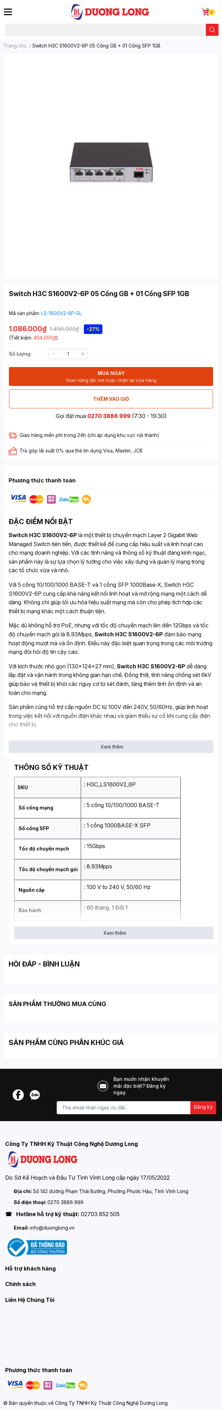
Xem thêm (112, 747)
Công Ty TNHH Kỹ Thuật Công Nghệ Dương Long (111, 1403)
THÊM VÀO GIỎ (111, 399)
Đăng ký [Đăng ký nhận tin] (203, 1107)
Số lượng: (20, 354)
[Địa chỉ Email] (137, 1107)
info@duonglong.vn (52, 1228)
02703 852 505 (100, 1214)
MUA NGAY (111, 377)
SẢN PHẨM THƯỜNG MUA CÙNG (57, 1003)
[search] (212, 30)
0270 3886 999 (109, 415)
